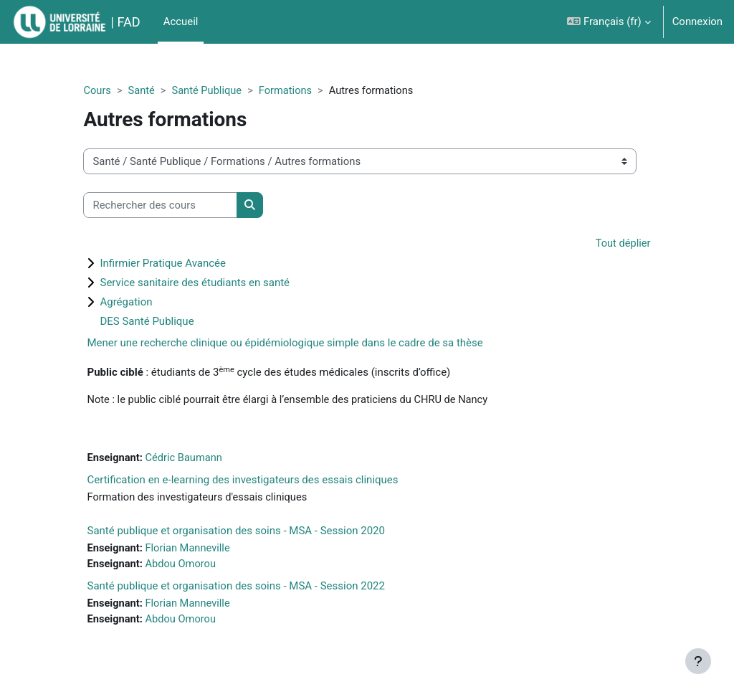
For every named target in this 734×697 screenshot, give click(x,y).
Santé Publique (226, 91)
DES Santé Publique (164, 322)
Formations (306, 91)
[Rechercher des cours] (178, 205)
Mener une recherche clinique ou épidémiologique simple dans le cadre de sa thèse (302, 343)
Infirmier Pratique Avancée (181, 263)
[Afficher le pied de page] (698, 661)
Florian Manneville (206, 550)
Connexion (697, 21)
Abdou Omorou (199, 565)
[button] (608, 22)
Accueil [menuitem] (181, 21)
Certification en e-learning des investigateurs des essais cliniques (260, 481)
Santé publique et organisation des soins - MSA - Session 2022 (254, 588)
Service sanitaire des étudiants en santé (213, 283)
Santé (159, 91)
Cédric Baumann (202, 458)
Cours (115, 91)
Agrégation (144, 302)
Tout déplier (605, 244)
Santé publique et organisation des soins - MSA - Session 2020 (254, 532)
